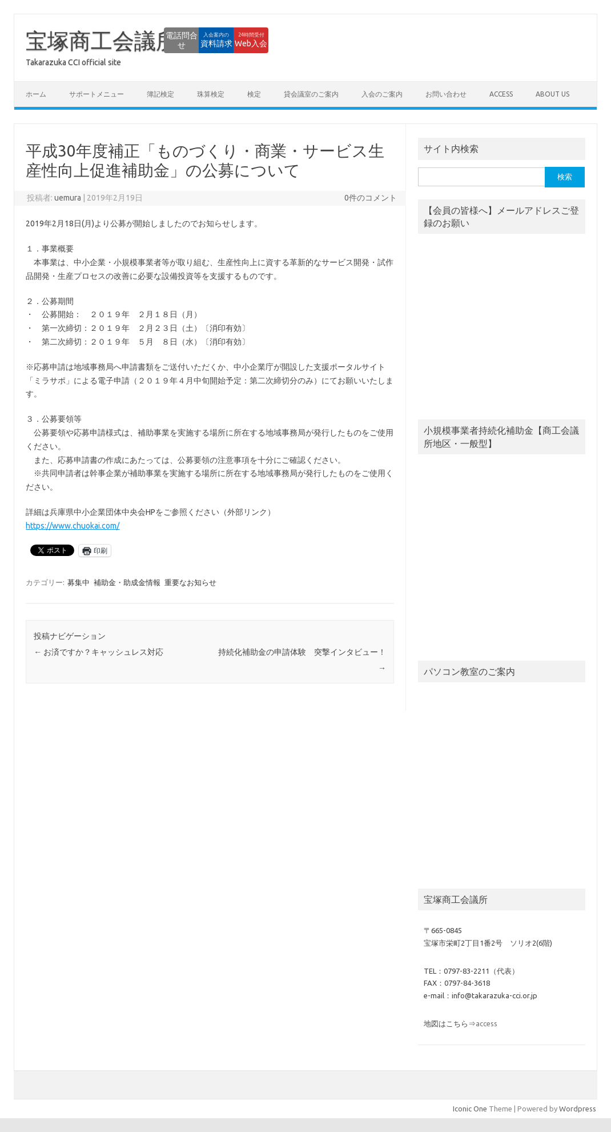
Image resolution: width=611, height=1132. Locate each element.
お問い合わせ (446, 94)
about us (552, 94)
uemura (67, 197)
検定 (254, 94)
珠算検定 (210, 94)
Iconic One (470, 1109)
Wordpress (577, 1109)
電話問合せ (111, 40)
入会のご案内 (382, 94)
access (501, 94)
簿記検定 (160, 94)
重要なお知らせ (190, 582)
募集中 (78, 582)
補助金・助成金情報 (127, 582)
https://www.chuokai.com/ (72, 525)
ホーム (36, 94)
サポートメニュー (96, 94)
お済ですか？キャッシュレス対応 (98, 652)
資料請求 (174, 40)
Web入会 (237, 40)
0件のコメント (370, 197)
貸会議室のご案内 (311, 94)
